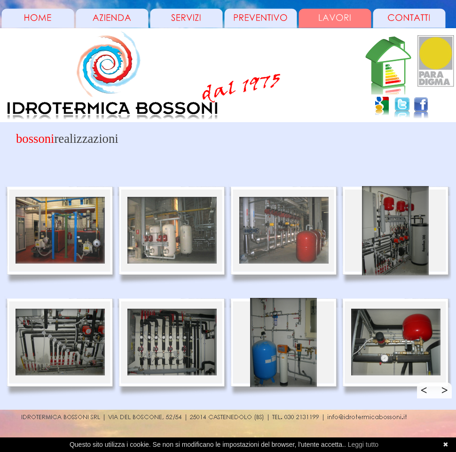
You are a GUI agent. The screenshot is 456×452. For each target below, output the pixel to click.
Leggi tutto (363, 444)
